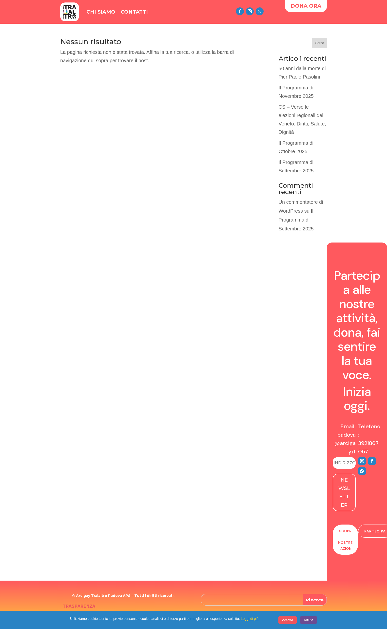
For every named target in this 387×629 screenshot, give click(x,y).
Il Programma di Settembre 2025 (296, 219)
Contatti (134, 12)
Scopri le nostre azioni (345, 540)
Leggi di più (250, 619)
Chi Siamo (100, 12)
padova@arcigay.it (345, 443)
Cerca (319, 43)
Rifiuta (308, 620)
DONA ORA (305, 6)
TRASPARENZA (79, 606)
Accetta (287, 620)
